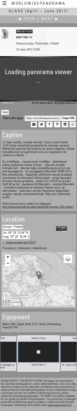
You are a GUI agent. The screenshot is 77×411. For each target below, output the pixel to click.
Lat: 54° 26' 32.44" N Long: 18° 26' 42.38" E (16, 234)
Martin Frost (24, 31)
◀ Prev (26, 19)
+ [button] (7, 257)
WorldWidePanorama (38, 4)
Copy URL (68, 118)
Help (5, 112)
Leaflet (40, 305)
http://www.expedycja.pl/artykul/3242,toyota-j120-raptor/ (38, 207)
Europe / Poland (12, 227)
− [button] (7, 264)
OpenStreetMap (59, 305)
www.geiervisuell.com (60, 405)
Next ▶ (50, 19)
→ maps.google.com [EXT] (19, 242)
